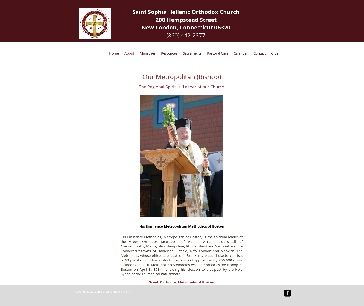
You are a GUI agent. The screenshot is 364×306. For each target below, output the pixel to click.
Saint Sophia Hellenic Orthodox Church (186, 12)
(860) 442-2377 (185, 35)
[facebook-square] (287, 293)
